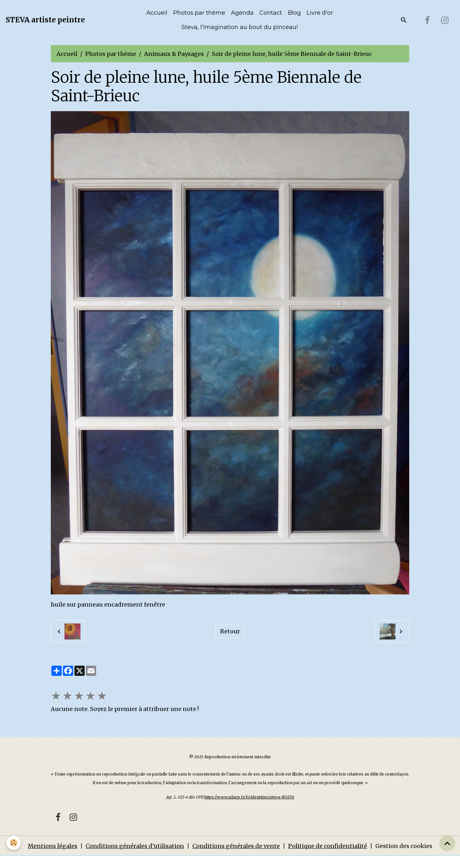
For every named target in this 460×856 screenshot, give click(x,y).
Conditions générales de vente (236, 846)
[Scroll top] (447, 843)
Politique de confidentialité (327, 846)
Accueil (156, 12)
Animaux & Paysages (174, 53)
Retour (230, 631)
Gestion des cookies (403, 846)
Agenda (242, 12)
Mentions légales (52, 846)
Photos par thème (199, 12)
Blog (294, 12)
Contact (270, 12)
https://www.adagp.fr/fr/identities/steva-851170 (249, 797)
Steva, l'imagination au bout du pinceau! (239, 27)
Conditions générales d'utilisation (135, 846)
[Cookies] (13, 843)
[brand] (45, 20)
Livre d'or (320, 12)
